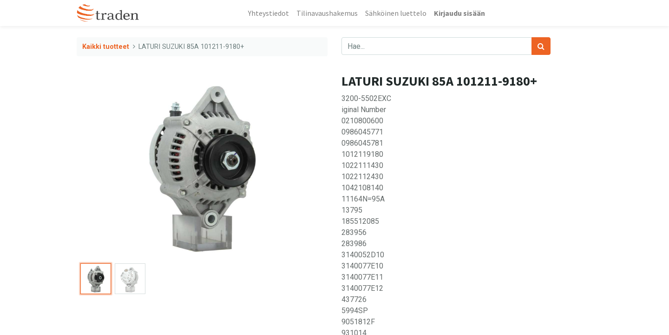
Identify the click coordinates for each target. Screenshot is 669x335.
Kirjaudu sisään (459, 13)
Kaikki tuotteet (105, 47)
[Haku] (541, 46)
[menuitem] (268, 13)
